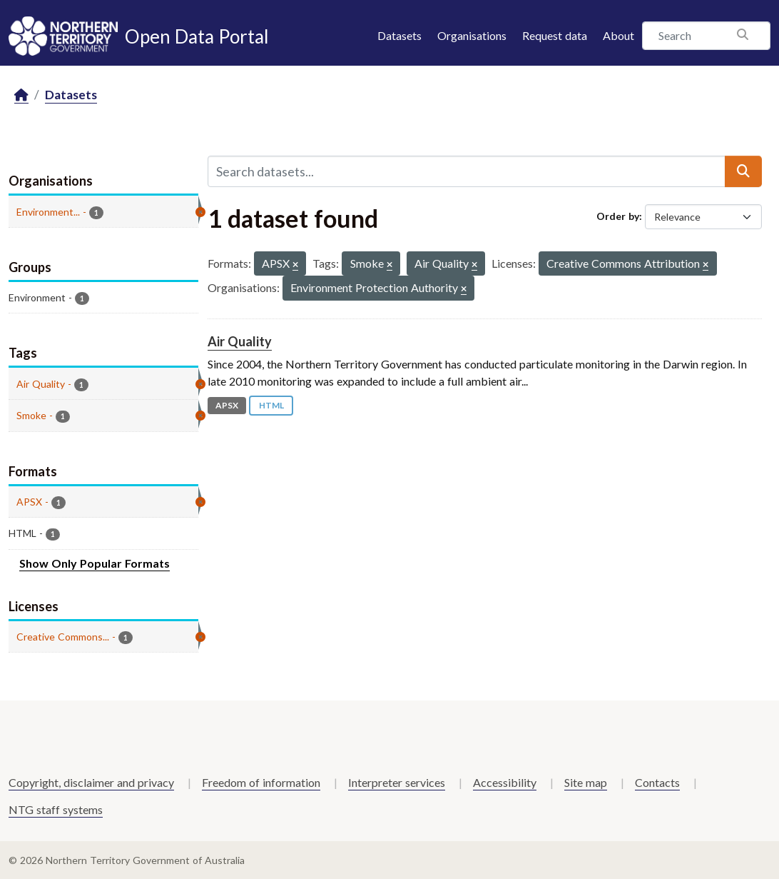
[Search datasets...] (466, 171)
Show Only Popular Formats (94, 563)
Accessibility (504, 782)
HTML (271, 405)
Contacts (657, 782)
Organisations (471, 35)
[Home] (21, 95)
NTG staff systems (56, 809)
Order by (617, 216)
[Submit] (743, 171)
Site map (585, 782)
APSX (226, 405)
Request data (554, 35)
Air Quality (240, 341)
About (618, 35)
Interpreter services (396, 782)
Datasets (399, 35)
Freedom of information (261, 782)
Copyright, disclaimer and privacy (91, 782)
